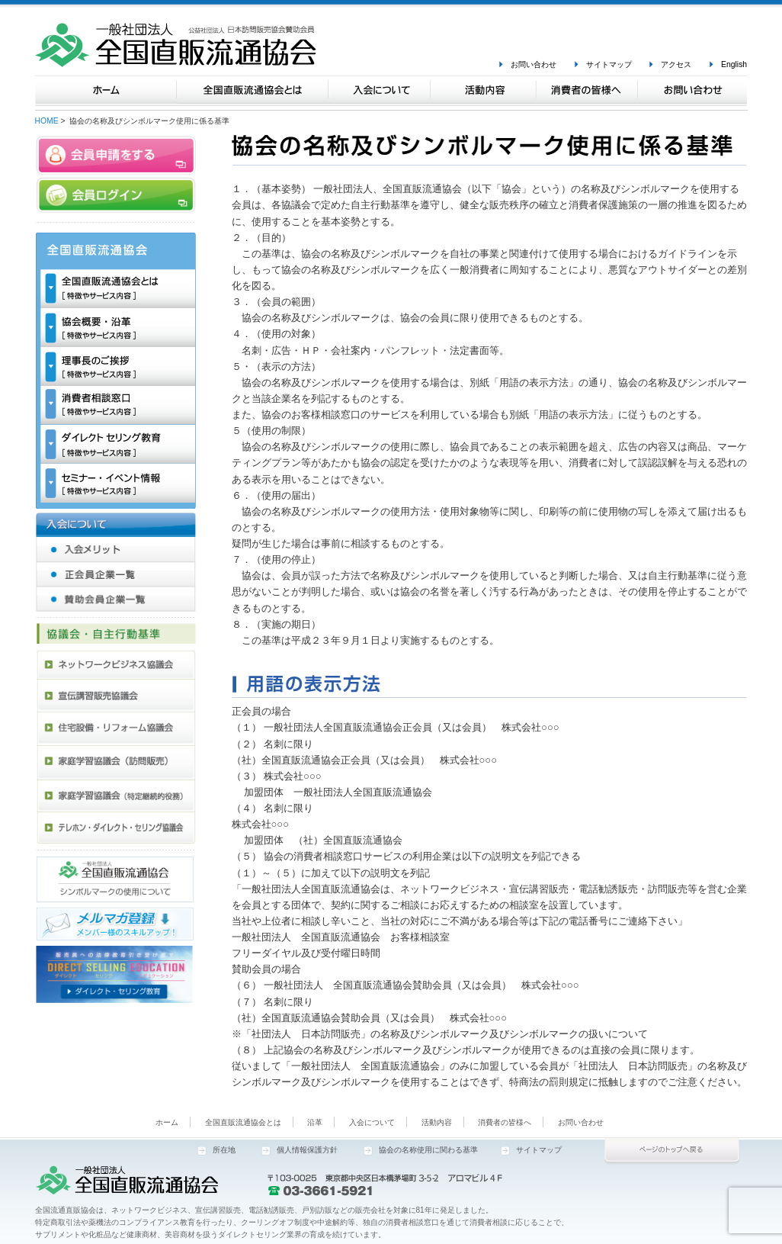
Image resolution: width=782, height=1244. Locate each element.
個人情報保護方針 (307, 1150)
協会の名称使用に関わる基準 (428, 1150)
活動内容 (436, 1122)
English (734, 64)
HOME (47, 121)
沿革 (314, 1122)
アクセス (676, 64)
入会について (372, 1122)
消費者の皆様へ (504, 1122)
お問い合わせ (533, 64)
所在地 (224, 1150)
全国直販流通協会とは (243, 1122)
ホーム (166, 1122)
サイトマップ (609, 64)
